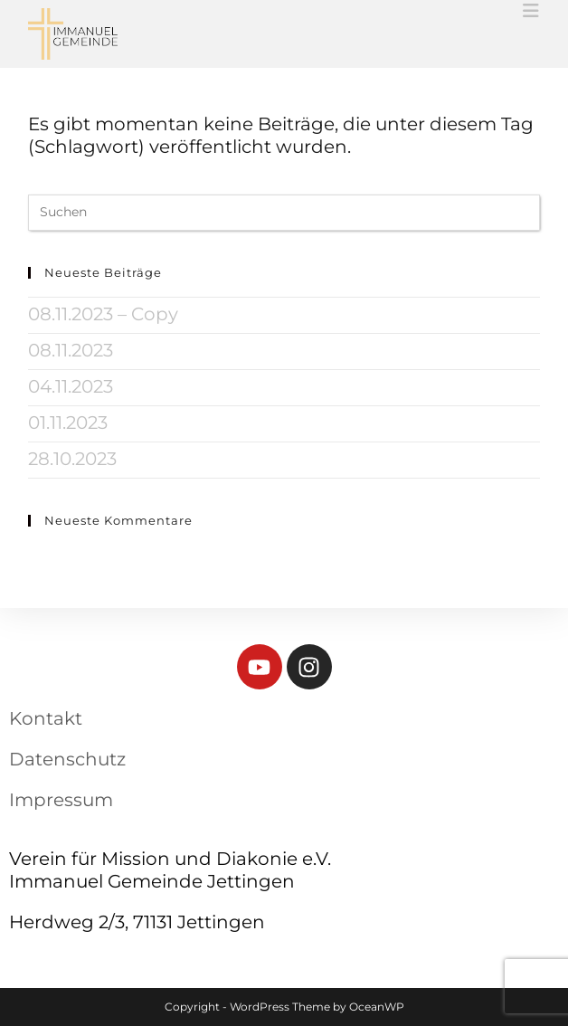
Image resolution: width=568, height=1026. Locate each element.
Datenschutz (67, 759)
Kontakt (45, 718)
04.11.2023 (70, 386)
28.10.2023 (72, 459)
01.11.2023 (68, 422)
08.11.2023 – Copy (103, 314)
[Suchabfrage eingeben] (283, 213)
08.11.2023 (70, 350)
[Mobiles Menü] (531, 11)
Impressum (61, 800)
